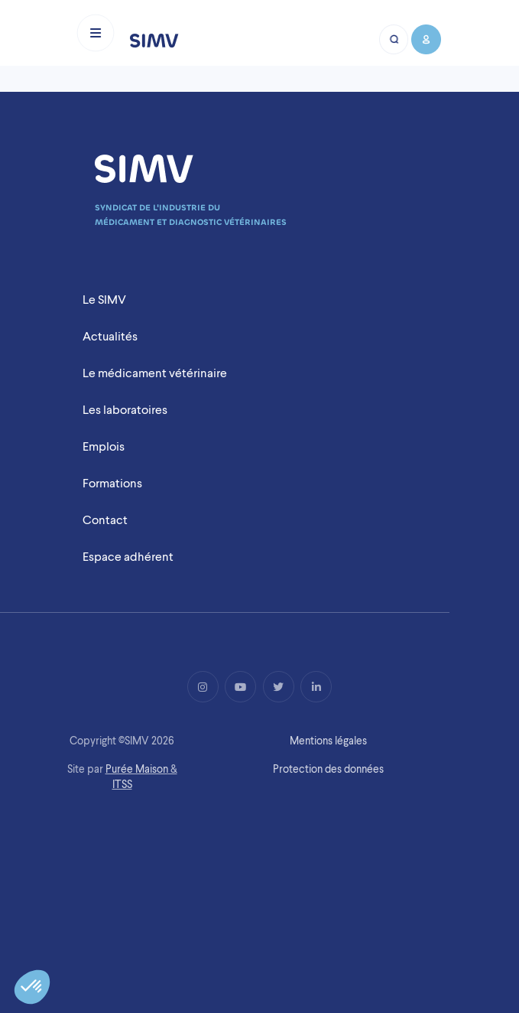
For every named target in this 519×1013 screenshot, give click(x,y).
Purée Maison (136, 769)
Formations (112, 483)
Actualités (110, 336)
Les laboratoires (125, 409)
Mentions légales (328, 741)
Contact (105, 520)
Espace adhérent (128, 556)
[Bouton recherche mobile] (394, 39)
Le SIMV (104, 299)
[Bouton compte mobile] (425, 39)
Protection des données (328, 769)
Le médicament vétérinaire (155, 373)
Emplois (104, 446)
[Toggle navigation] (95, 33)
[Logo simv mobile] (154, 39)
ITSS (122, 784)
